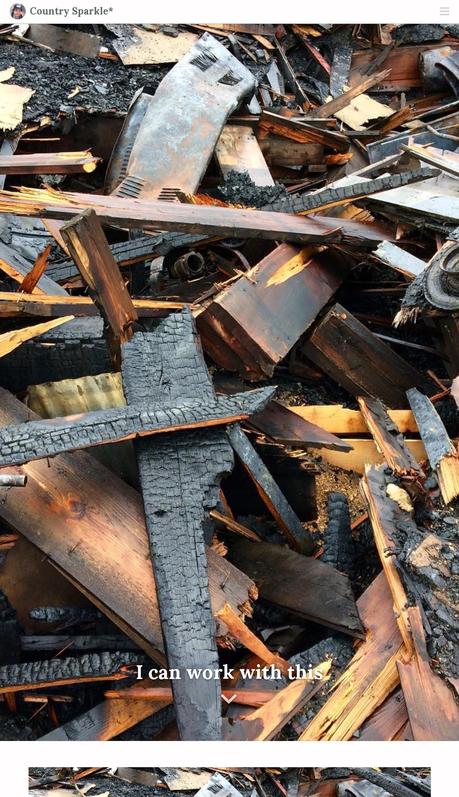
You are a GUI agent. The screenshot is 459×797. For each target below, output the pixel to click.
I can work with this (229, 672)
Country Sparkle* (71, 11)
